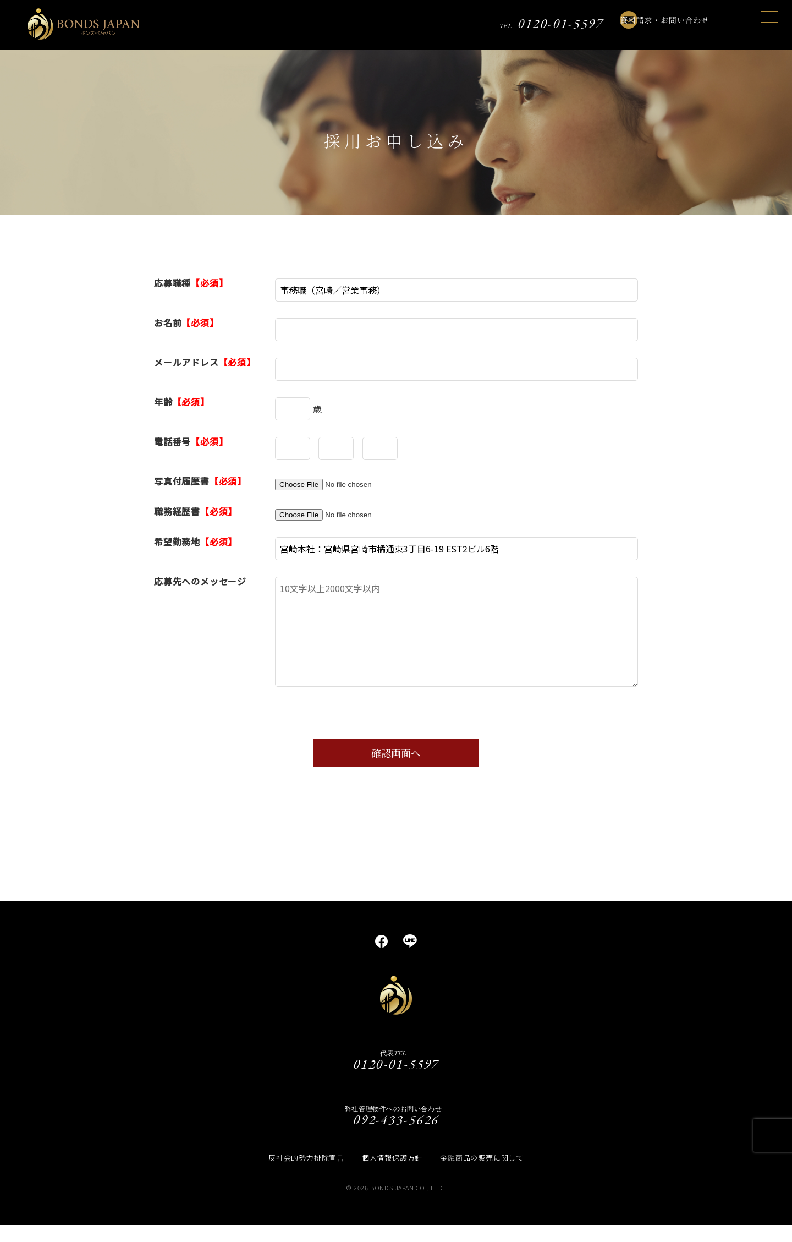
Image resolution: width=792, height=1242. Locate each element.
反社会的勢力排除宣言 (306, 1174)
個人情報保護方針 (392, 1174)
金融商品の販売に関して (482, 1174)
